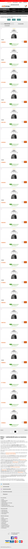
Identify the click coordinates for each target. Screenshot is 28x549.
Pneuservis (14, 11)
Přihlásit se (24, 2)
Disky (23, 9)
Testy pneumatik (15, 2)
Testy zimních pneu (4, 511)
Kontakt (20, 2)
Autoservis (23, 11)
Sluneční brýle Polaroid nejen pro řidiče (7, 506)
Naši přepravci (3, 523)
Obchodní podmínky (4, 518)
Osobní (9, 19)
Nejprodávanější (7, 23)
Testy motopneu (4, 513)
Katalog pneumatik (4, 500)
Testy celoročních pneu (5, 512)
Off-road (14, 19)
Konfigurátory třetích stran (5, 505)
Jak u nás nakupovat (4, 524)
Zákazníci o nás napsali (5, 526)
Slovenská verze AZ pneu (5, 525)
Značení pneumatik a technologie (6, 502)
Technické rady (3, 501)
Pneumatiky (4, 9)
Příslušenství (4, 11)
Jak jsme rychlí (3, 522)
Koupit (25, 41)
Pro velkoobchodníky (4, 521)
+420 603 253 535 (14, 4)
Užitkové (19, 19)
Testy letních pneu (4, 510)
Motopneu (14, 9)
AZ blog (2, 499)
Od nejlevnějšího (21, 23)
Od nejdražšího (7, 25)
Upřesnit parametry (4, 13)
